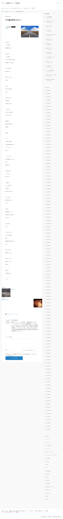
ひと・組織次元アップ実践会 (11, 3)
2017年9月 (49, 416)
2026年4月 (49, 90)
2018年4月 (49, 394)
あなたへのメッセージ (6, 8)
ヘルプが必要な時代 (50, 70)
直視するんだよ (49, 39)
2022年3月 (49, 245)
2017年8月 (49, 419)
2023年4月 (49, 204)
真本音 (48, 480)
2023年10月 (49, 185)
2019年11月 (49, 334)
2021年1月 (49, 290)
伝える (48, 461)
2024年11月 (49, 144)
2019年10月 (49, 337)
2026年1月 (49, 100)
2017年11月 (49, 410)
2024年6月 (49, 160)
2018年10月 (49, 375)
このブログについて (26, 8)
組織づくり (49, 489)
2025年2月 (49, 134)
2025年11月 (49, 106)
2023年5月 (49, 201)
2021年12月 (49, 255)
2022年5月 (49, 239)
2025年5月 (49, 125)
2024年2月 (49, 172)
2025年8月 (49, 115)
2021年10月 (49, 261)
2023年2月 (49, 210)
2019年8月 (49, 343)
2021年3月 (49, 283)
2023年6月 (49, 198)
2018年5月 (49, 391)
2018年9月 (49, 378)
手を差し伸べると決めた (51, 34)
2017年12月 (49, 407)
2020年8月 (49, 305)
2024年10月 (49, 147)
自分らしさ (49, 493)
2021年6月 (49, 274)
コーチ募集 (49, 445)
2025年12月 (49, 103)
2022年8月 (49, 229)
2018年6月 (49, 388)
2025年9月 (49, 112)
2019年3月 (49, 359)
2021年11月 (49, 258)
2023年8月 (49, 191)
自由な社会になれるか (51, 79)
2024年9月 (49, 150)
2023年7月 (49, 195)
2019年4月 (49, 356)
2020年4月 (49, 318)
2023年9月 (49, 188)
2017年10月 (49, 413)
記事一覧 (33, 8)
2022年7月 (49, 233)
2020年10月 (49, 299)
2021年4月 (49, 280)
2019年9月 (49, 340)
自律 (47, 496)
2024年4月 (49, 166)
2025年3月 (49, 131)
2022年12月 (49, 217)
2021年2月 (49, 286)
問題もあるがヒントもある (51, 74)
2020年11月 (49, 296)
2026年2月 (49, 96)
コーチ (48, 442)
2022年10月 (49, 223)
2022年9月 (49, 226)
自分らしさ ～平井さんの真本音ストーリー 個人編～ (39, 510)
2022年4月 (49, 242)
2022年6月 (49, 236)
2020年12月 (49, 293)
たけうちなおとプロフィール (16, 8)
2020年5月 (49, 315)
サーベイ (48, 448)
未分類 (48, 474)
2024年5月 (49, 163)
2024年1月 (49, 176)
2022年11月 (49, 220)
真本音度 (48, 483)
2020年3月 (49, 321)
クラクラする (49, 25)
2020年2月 (49, 324)
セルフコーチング (50, 451)
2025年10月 (49, 109)
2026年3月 (49, 93)
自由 (47, 499)
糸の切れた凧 (49, 52)
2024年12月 (49, 141)
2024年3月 (49, 169)
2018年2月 (49, 400)
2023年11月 (49, 182)
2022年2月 (49, 248)
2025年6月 (49, 122)
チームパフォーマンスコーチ (13, 314)
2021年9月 (49, 264)
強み (47, 464)
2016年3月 (49, 426)
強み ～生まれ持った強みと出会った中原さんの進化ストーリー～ (17, 510)
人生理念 (48, 458)
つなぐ (48, 439)
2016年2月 (49, 429)
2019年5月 (49, 353)
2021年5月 (49, 277)
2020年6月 (49, 312)
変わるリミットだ (50, 61)
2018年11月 (49, 372)
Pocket (6, 28)
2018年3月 (49, 397)
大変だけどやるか (50, 21)
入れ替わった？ (49, 65)
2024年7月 (49, 157)
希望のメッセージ (50, 48)
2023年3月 (49, 207)
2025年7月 (49, 119)
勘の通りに (49, 43)
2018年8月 (49, 381)
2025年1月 (49, 138)
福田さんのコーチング (51, 486)
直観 (47, 477)
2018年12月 (49, 369)
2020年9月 (49, 302)
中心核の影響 (49, 16)
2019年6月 (49, 350)
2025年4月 (49, 128)
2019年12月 (49, 331)
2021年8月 (49, 267)
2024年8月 (49, 153)
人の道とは (49, 30)
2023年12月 (49, 179)
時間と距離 (49, 470)
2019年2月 (49, 362)
